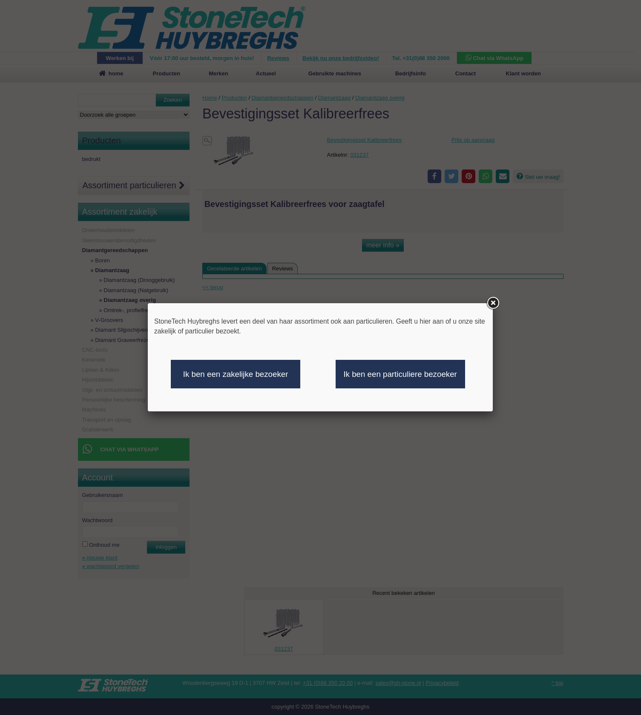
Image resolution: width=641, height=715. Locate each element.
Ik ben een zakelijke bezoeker (235, 374)
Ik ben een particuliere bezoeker (400, 374)
